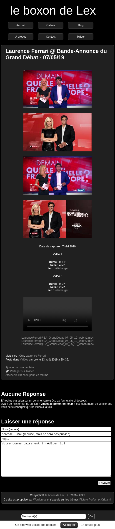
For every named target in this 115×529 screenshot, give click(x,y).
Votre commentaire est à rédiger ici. (56, 462)
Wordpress (40, 506)
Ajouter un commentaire (19, 367)
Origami (106, 506)
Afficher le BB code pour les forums (26, 375)
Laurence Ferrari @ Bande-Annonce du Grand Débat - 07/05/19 (56, 54)
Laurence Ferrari (36, 355)
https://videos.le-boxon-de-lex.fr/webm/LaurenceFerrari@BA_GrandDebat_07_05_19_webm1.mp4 (57, 314)
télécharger (61, 268)
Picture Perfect (88, 506)
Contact (50, 36)
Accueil (20, 25)
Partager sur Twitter (22, 371)
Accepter (69, 524)
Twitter (81, 36)
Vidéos (24, 359)
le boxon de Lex (53, 10)
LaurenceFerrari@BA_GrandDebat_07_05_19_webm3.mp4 (57, 344)
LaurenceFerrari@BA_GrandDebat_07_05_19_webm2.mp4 (57, 340)
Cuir (21, 355)
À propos (20, 36)
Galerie (50, 25)
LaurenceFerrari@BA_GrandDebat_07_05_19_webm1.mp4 (57, 337)
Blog (80, 25)
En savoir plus (90, 524)
